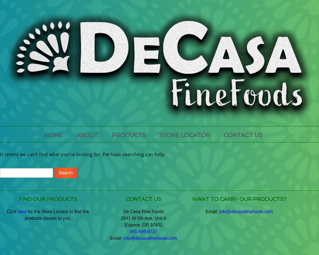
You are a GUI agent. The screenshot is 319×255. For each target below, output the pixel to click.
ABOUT (87, 135)
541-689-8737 (144, 231)
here (22, 211)
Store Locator (184, 135)
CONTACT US (243, 135)
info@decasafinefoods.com (150, 238)
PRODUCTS (129, 135)
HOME (53, 135)
